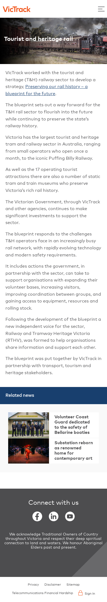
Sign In (86, 592)
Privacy (33, 584)
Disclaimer (52, 584)
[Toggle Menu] (101, 9)
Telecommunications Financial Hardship (42, 593)
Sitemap (73, 584)
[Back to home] (16, 8)
